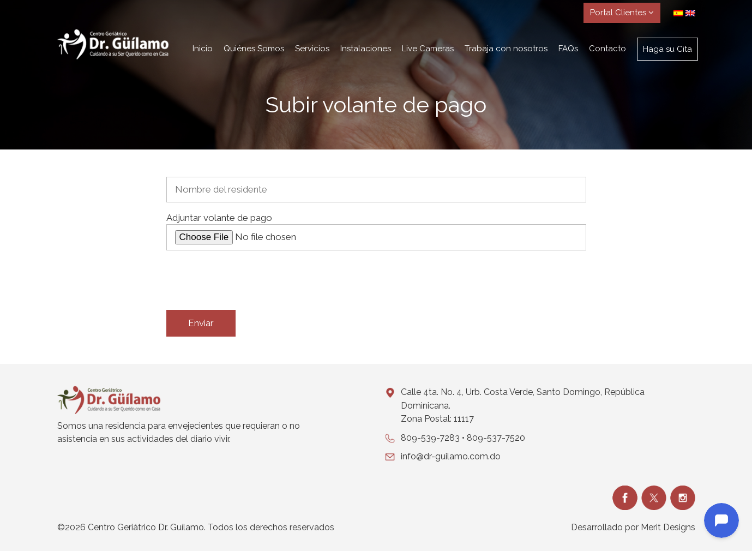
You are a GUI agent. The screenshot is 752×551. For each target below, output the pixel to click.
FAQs (568, 48)
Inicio (202, 48)
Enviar (201, 323)
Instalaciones (365, 48)
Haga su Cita (667, 49)
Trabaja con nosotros (506, 48)
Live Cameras (428, 48)
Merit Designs (668, 527)
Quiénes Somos (254, 48)
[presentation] (249, 280)
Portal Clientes (622, 12)
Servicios (312, 48)
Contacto (607, 48)
